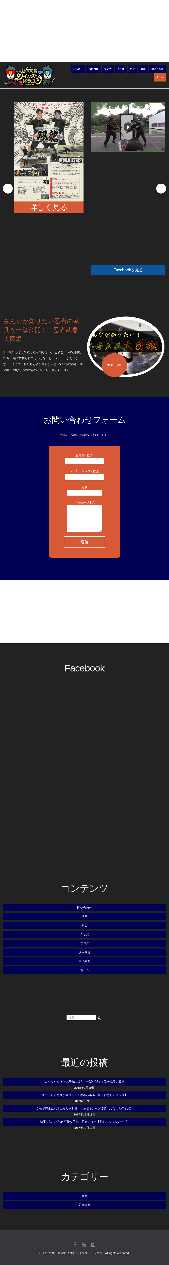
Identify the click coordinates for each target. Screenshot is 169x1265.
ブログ (107, 69)
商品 (84, 1196)
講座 (143, 69)
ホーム (159, 77)
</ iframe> (128, 208)
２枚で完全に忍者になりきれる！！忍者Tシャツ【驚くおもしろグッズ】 (84, 1108)
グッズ (120, 69)
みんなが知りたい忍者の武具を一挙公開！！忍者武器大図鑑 (85, 1081)
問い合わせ (157, 69)
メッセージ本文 (84, 510)
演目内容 (93, 69)
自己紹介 (78, 69)
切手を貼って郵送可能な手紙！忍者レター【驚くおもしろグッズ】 (84, 1121)
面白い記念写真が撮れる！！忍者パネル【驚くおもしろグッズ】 (85, 1095)
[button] (8, 189)
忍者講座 (84, 1204)
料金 (132, 69)
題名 (84, 489)
